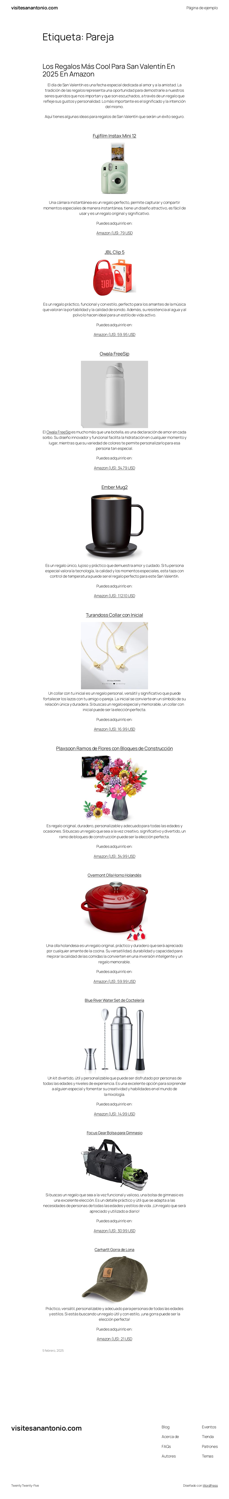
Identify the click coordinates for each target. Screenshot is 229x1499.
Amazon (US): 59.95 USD (115, 334)
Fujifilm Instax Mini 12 (114, 136)
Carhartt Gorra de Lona (114, 1249)
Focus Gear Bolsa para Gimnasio (114, 1132)
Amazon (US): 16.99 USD (114, 729)
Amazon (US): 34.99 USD (114, 856)
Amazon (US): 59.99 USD (114, 981)
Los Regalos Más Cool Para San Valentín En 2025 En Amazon (108, 70)
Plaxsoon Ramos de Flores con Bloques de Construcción (114, 748)
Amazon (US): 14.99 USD (114, 1113)
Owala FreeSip (114, 353)
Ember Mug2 (115, 487)
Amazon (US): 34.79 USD (114, 467)
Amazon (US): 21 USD (114, 1338)
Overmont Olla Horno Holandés (114, 875)
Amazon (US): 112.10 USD (114, 595)
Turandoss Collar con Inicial (114, 615)
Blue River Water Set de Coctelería (114, 1000)
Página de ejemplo (202, 7)
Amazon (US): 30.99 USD (114, 1230)
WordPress (210, 1485)
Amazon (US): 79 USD (114, 232)
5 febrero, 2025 (53, 1350)
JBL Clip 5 (115, 252)
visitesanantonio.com (34, 7)
